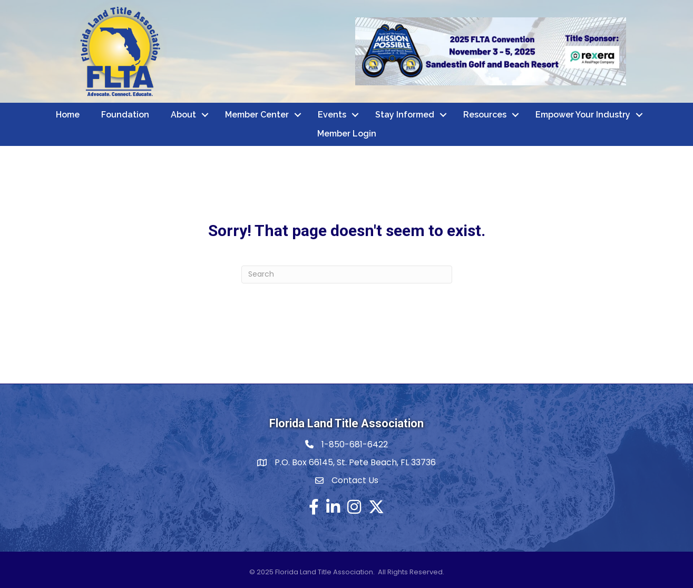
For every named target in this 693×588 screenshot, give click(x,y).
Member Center (257, 115)
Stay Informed (404, 115)
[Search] (346, 274)
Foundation (125, 115)
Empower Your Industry (582, 115)
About (183, 115)
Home (68, 115)
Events (332, 115)
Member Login (346, 134)
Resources (484, 115)
